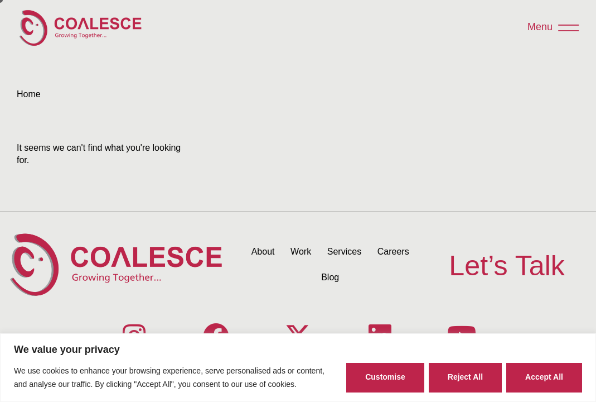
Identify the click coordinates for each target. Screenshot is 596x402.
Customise (385, 376)
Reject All (465, 376)
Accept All (544, 376)
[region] (298, 367)
